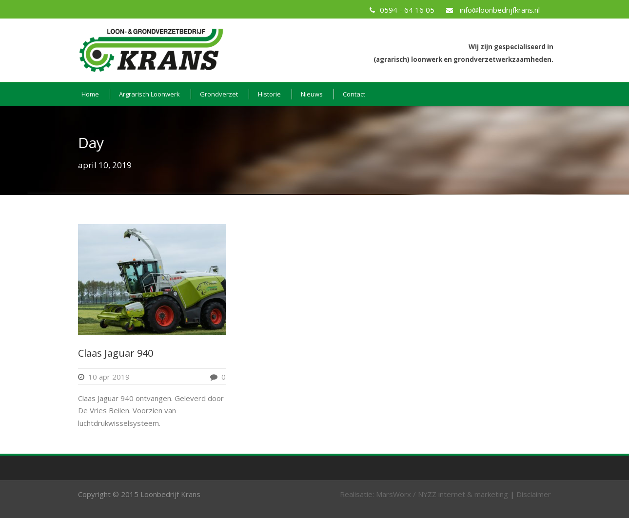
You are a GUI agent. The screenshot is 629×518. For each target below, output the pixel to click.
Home (90, 94)
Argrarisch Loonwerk (149, 94)
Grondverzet (219, 94)
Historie (269, 94)
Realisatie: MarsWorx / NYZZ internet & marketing (424, 494)
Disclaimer (533, 494)
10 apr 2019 (109, 377)
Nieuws (312, 94)
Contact (354, 94)
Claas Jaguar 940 (115, 353)
